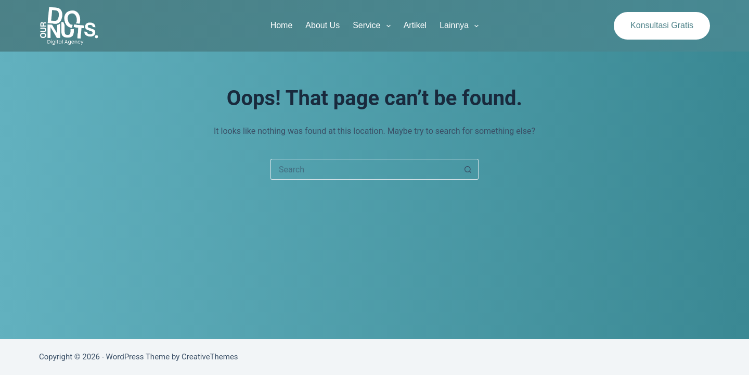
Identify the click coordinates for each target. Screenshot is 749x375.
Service (374, 26)
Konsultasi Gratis (661, 25)
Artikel (415, 25)
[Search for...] (364, 169)
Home (281, 25)
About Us (322, 25)
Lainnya (461, 26)
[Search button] (468, 169)
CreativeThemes (210, 356)
